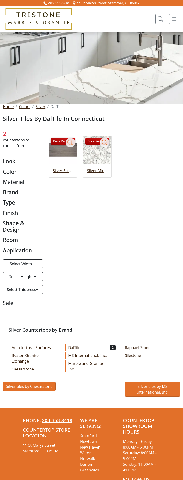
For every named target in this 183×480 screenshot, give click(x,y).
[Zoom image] (70, 142)
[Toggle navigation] (174, 19)
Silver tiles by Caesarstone (29, 386)
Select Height (21, 276)
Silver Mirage (97, 170)
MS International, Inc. (91, 355)
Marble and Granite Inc (91, 366)
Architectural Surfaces (35, 347)
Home (8, 106)
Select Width (21, 263)
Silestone (148, 355)
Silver (40, 106)
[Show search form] (160, 19)
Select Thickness (21, 289)
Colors (24, 106)
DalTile (91, 347)
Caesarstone (35, 369)
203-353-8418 (56, 2)
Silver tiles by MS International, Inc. (152, 389)
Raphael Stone (148, 347)
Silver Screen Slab (63, 170)
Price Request (63, 141)
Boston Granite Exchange (35, 358)
